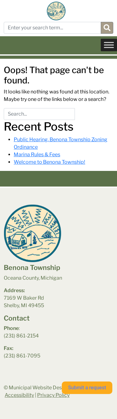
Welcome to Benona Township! (49, 162)
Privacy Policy (53, 395)
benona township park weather (35, 381)
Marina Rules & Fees (37, 154)
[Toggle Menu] (109, 45)
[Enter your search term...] (52, 28)
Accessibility (19, 395)
